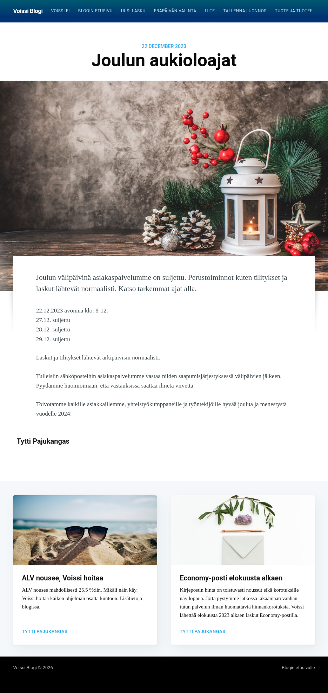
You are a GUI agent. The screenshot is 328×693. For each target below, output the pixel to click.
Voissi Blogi (27, 10)
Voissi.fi (60, 10)
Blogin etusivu (95, 10)
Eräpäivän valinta (175, 10)
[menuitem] (60, 11)
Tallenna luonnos (244, 10)
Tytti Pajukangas (43, 441)
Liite (210, 10)
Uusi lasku (133, 10)
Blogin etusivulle (298, 667)
